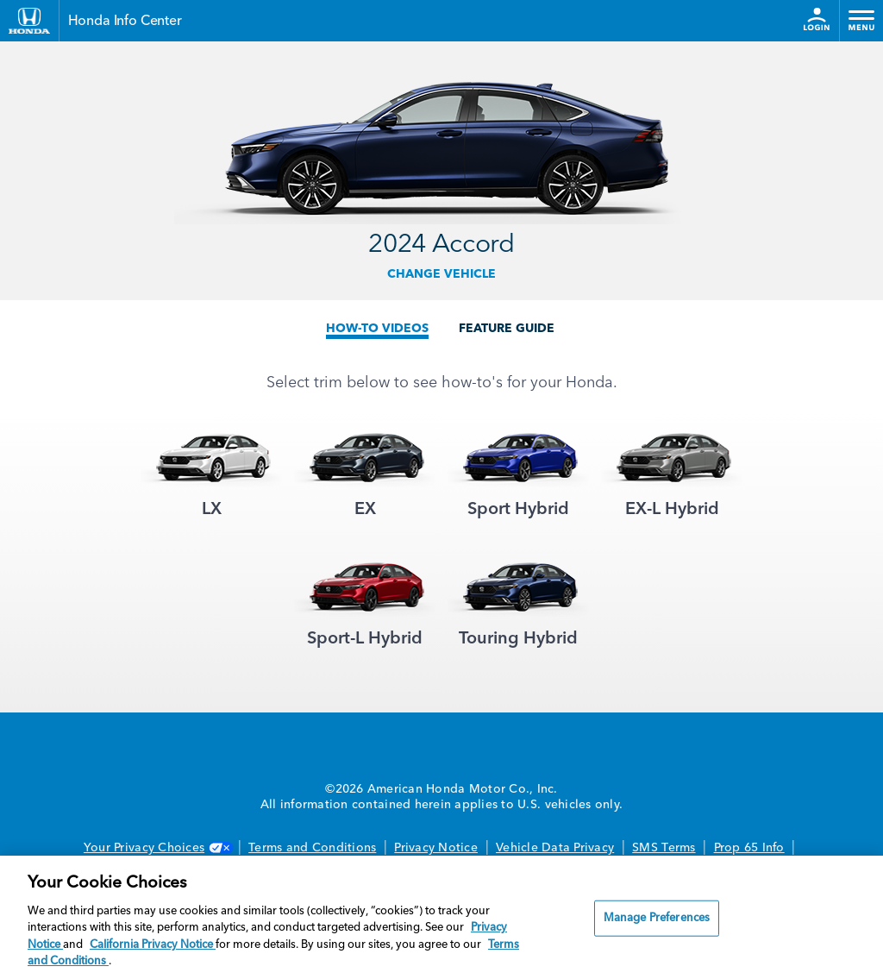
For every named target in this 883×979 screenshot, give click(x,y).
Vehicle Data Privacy (555, 848)
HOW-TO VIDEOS (377, 329)
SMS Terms (663, 848)
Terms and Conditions (312, 848)
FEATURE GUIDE (506, 329)
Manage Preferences (657, 918)
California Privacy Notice (153, 945)
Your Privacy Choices (157, 848)
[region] (441, 917)
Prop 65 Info (749, 848)
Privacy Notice (436, 848)
